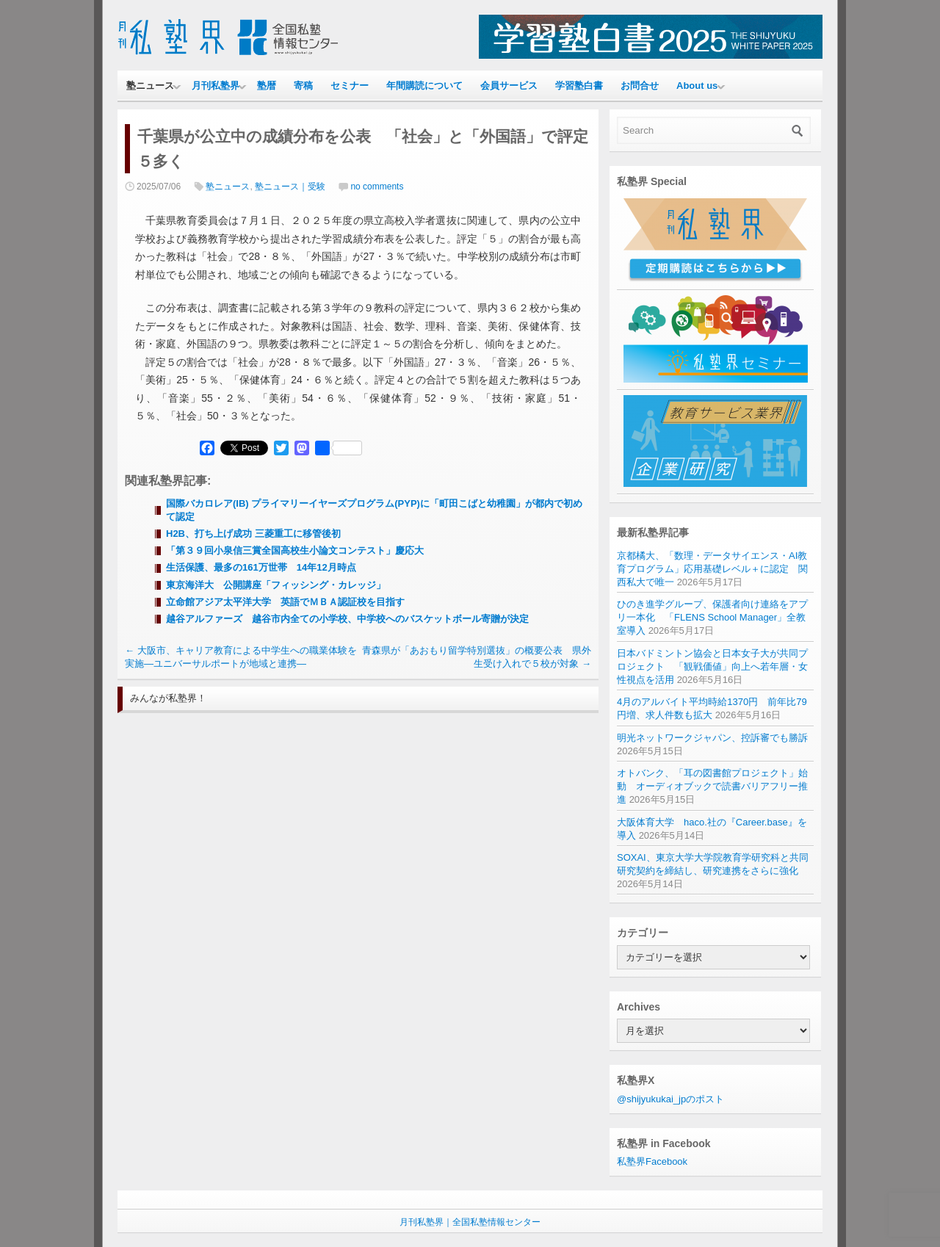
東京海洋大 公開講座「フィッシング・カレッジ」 (276, 584)
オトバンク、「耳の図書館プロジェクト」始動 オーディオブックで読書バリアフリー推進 (712, 786)
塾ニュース (150, 85)
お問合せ (640, 85)
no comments (376, 186)
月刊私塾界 (215, 85)
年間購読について (424, 85)
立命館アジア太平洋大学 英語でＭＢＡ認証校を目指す (285, 601)
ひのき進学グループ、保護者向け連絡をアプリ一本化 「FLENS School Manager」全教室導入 (712, 617)
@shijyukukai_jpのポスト (670, 1099)
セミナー (349, 85)
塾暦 (266, 85)
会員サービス (509, 85)
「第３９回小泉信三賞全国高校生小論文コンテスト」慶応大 (295, 550)
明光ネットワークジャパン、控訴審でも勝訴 (712, 737)
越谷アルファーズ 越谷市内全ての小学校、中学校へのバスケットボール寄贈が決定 (347, 618)
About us (696, 85)
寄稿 (303, 85)
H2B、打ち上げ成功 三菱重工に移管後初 (253, 533)
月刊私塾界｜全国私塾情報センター (470, 1222)
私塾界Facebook (652, 1161)
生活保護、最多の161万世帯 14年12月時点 (261, 567)
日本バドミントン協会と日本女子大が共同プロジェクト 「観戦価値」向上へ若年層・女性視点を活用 (712, 666)
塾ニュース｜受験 (290, 186)
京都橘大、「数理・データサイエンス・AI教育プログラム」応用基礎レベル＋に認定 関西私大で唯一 (712, 569)
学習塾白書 (579, 85)
